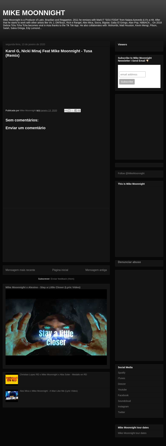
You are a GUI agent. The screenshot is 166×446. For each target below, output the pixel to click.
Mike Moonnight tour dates (132, 433)
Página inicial (60, 270)
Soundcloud (124, 401)
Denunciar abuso (129, 262)
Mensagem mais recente (20, 270)
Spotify (121, 372)
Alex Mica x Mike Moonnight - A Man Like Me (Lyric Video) (49, 391)
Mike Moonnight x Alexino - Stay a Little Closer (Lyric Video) (43, 287)
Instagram (123, 406)
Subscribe (125, 68)
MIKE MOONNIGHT (34, 13)
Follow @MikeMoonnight (131, 173)
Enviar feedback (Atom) (62, 278)
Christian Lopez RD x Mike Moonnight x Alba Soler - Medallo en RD (53, 374)
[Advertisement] (56, 235)
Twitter (121, 412)
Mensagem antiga (96, 270)
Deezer (122, 384)
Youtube (122, 389)
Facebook (123, 395)
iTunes (121, 378)
